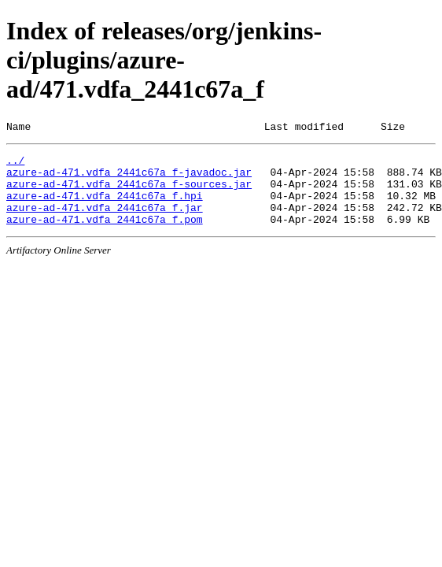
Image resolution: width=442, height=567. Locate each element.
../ (15, 165)
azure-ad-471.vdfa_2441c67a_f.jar (104, 221)
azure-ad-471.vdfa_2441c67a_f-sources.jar (129, 193)
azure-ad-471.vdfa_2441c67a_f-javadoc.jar (129, 179)
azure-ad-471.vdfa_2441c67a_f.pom (104, 235)
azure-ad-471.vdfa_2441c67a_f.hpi (104, 207)
